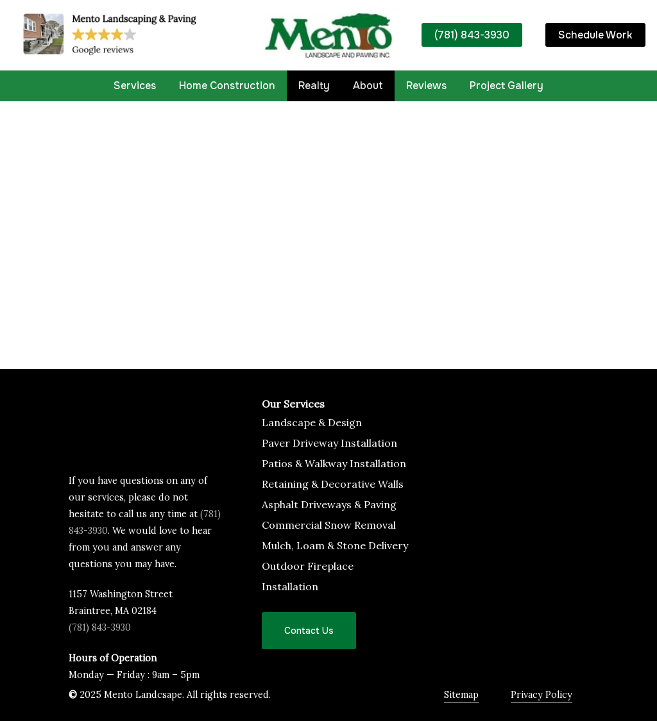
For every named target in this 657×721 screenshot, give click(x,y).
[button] (309, 630)
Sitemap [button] (461, 694)
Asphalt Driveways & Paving (329, 504)
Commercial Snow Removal (329, 524)
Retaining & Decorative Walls (333, 483)
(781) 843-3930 (100, 627)
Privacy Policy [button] (541, 694)
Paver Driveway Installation (329, 442)
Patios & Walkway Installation (334, 463)
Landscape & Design (312, 422)
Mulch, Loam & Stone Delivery (335, 545)
